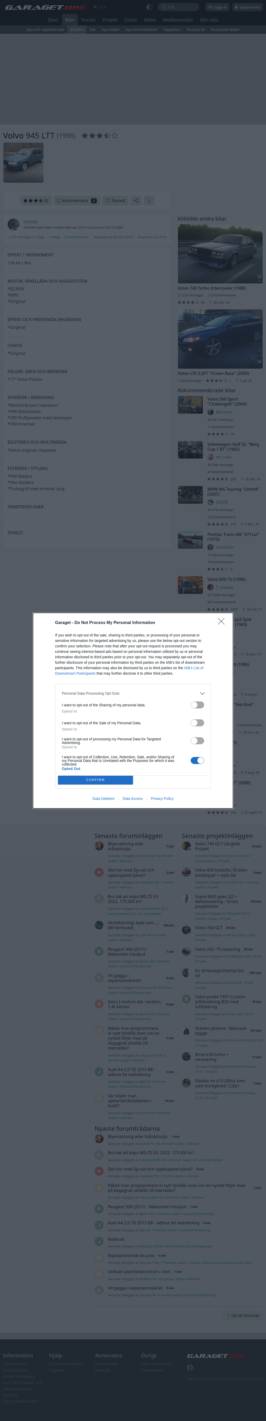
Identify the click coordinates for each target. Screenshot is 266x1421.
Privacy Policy (162, 798)
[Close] (223, 623)
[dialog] (133, 710)
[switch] (197, 704)
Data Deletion (103, 798)
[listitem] (133, 693)
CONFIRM (95, 780)
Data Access (133, 798)
